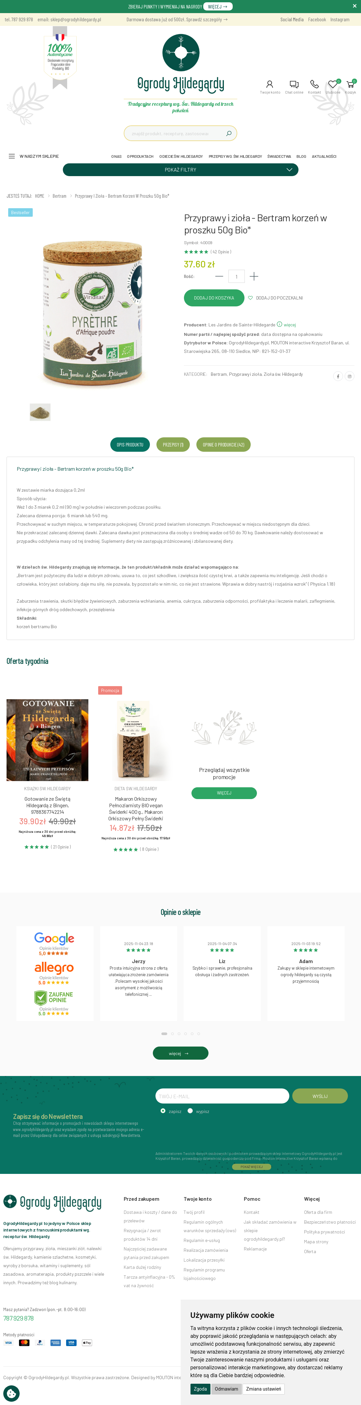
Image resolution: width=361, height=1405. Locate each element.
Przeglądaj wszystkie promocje (224, 773)
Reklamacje (255, 1248)
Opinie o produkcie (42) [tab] (223, 444)
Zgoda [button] (200, 1389)
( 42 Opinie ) (221, 252)
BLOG (301, 156)
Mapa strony (316, 1241)
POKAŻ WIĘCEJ (252, 1167)
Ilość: (189, 276)
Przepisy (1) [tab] (173, 444)
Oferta (310, 1251)
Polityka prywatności (324, 1231)
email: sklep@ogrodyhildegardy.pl (69, 19)
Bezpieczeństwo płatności (330, 1222)
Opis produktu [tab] (130, 444)
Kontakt (252, 1212)
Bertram (219, 374)
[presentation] (205, 1131)
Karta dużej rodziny (142, 1267)
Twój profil (194, 1212)
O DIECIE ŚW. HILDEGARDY (181, 156)
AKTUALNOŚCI (324, 156)
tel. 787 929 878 (19, 19)
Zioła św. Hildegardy (283, 374)
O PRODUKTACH (140, 156)
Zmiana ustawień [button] (263, 1389)
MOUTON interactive (175, 1377)
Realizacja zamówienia (206, 1250)
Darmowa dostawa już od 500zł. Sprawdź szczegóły (177, 19)
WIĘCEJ (218, 6)
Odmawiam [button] (226, 1389)
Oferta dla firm (318, 1212)
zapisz (175, 1111)
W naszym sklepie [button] (39, 156)
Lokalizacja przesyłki (204, 1260)
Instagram (340, 19)
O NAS (116, 156)
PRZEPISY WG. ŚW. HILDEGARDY (235, 156)
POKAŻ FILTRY (231, 169)
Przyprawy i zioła (245, 374)
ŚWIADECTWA (279, 156)
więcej (286, 324)
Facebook (317, 19)
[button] (270, 87)
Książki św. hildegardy (47, 788)
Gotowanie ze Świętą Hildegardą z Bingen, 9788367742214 (47, 805)
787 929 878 (18, 1318)
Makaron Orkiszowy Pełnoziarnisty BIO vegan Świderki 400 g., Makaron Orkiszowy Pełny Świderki (135, 808)
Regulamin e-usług (202, 1240)
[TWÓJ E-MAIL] (222, 1096)
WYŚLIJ (320, 1096)
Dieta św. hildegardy (136, 788)
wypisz (202, 1111)
